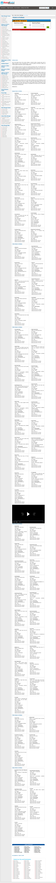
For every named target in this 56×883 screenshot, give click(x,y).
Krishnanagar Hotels (37, 847)
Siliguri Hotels (4, 114)
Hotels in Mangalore (27, 870)
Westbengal (21, 15)
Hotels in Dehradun (38, 866)
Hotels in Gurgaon (38, 865)
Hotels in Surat (37, 875)
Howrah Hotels (4, 110)
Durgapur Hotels (17, 848)
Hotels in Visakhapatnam (39, 877)
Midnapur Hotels (37, 851)
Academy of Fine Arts (6, 51)
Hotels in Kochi (26, 871)
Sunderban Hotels (37, 852)
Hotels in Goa (16, 860)
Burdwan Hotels (37, 846)
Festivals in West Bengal (6, 122)
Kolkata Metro (4, 136)
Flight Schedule (10, 7)
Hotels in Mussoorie (16, 878)
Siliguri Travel (4, 86)
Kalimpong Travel (5, 87)
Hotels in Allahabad (38, 871)
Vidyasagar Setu (5, 42)
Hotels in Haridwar (38, 867)
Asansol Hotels (4, 109)
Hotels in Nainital (16, 868)
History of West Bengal (6, 123)
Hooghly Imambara (5, 58)
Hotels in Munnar (16, 870)
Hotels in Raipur (26, 876)
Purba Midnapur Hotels (18, 852)
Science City (4, 48)
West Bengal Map (5, 125)
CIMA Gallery (4, 41)
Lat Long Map (4, 130)
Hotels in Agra (26, 868)
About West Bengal (5, 116)
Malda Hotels (26, 851)
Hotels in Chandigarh (27, 869)
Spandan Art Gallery (5, 43)
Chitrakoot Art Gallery (6, 34)
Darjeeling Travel (5, 76)
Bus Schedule (17, 7)
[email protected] (20, 116)
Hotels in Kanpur (16, 877)
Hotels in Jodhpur (16, 876)
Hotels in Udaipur (16, 869)
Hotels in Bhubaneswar (27, 878)
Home (13, 15)
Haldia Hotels (26, 848)
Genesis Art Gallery (5, 37)
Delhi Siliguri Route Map (6, 101)
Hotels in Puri (15, 867)
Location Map (4, 128)
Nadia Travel (4, 83)
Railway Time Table (25, 7)
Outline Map (4, 131)
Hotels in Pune (26, 866)
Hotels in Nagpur (37, 870)
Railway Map (4, 135)
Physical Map (4, 129)
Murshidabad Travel (5, 82)
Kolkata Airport (4, 63)
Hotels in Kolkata (5, 111)
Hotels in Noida (26, 875)
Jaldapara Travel (5, 85)
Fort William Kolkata (5, 49)
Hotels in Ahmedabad (38, 860)
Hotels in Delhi (26, 860)
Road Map (4, 134)
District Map (4, 133)
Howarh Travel (4, 81)
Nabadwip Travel (5, 77)
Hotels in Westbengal (29, 844)
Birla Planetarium (5, 52)
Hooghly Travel (4, 80)
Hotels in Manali (16, 865)
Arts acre (3, 40)
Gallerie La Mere (5, 39)
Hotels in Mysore (16, 866)
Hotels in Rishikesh (27, 877)
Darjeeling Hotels (5, 112)
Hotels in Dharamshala (38, 869)
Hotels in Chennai (27, 867)
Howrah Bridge (4, 45)
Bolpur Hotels (26, 846)
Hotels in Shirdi (37, 878)
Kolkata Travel (4, 75)
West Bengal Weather (6, 119)
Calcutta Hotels (17, 851)
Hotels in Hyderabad (27, 865)
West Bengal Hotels (6, 107)
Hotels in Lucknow (38, 868)
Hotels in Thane (37, 876)
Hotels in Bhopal (16, 875)
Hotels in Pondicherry (17, 871)
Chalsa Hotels (16, 847)
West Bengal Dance (5, 121)
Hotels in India (16, 15)
